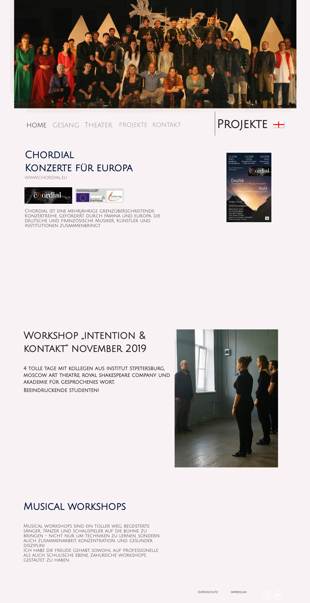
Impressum (238, 592)
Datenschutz (208, 592)
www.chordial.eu (46, 177)
